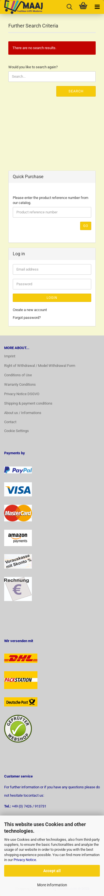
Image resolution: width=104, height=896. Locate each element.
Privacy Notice (25, 860)
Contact (10, 422)
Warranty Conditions (20, 384)
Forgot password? (27, 318)
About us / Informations (22, 413)
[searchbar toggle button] (69, 7)
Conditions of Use (18, 375)
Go (85, 226)
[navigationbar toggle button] (97, 7)
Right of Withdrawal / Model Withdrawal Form (39, 366)
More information (52, 885)
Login (52, 298)
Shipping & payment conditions (28, 403)
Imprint (9, 356)
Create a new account (30, 310)
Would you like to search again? (33, 67)
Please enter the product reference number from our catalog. (50, 200)
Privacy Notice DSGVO (21, 394)
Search (76, 91)
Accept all (52, 871)
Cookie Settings (16, 431)
